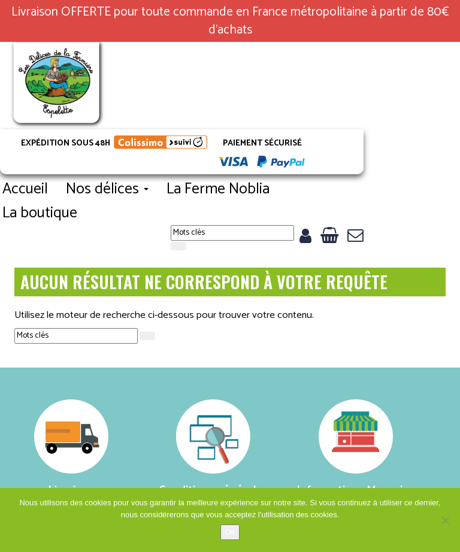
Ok (230, 531)
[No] (445, 520)
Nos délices (219, 126)
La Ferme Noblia (330, 126)
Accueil (138, 126)
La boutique (152, 150)
